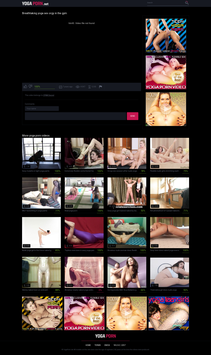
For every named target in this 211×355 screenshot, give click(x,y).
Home (88, 345)
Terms (97, 345)
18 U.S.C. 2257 (119, 345)
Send (132, 116)
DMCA (107, 345)
